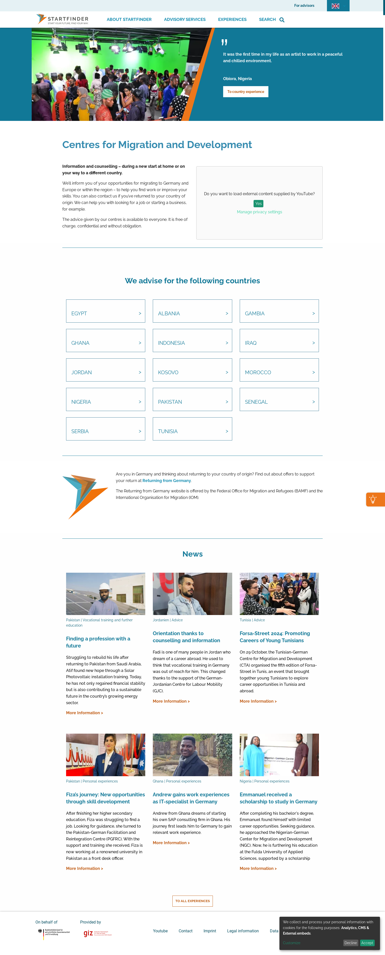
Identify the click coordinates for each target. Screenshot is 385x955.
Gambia (255, 314)
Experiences (232, 19)
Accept (367, 943)
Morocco (258, 372)
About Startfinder (129, 19)
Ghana (80, 343)
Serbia (80, 431)
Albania (169, 314)
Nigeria (81, 402)
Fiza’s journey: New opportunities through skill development (105, 798)
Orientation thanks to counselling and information (186, 636)
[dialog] (329, 933)
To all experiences (192, 901)
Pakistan (170, 402)
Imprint (210, 931)
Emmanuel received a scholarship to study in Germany (278, 798)
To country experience (245, 92)
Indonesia (171, 343)
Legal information (243, 931)
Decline (351, 943)
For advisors (304, 6)
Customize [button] (291, 943)
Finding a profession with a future (98, 642)
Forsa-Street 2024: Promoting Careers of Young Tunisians (275, 636)
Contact (185, 931)
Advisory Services (185, 19)
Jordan (81, 372)
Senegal (256, 402)
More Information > (84, 712)
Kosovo (168, 372)
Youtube (160, 931)
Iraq (251, 343)
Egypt (79, 314)
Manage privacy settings (259, 212)
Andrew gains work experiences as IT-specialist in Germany (191, 798)
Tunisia (168, 431)
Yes (258, 203)
